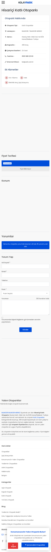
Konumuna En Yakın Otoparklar (13, 460)
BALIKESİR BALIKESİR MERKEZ (11, 413)
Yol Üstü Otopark (8, 500)
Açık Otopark (6, 488)
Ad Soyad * (6, 263)
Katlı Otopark (6, 496)
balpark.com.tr (27, 62)
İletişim (4, 475)
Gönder (25, 330)
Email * (4, 271)
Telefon (5, 280)
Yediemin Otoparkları (9, 464)
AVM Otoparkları (7, 467)
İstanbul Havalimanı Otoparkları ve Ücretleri (17, 520)
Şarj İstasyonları (7, 456)
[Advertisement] (25, 122)
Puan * (4, 289)
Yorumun (5, 299)
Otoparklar (5, 452)
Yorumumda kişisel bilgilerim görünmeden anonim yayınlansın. (21, 321)
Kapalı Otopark (7, 492)
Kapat (13, 546)
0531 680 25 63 (27, 56)
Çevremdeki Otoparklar (35, 545)
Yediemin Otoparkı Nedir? (11, 512)
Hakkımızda (6, 471)
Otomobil (7, 163)
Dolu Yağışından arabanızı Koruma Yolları (17, 516)
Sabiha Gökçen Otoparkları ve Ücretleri (16, 524)
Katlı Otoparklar (39, 417)
